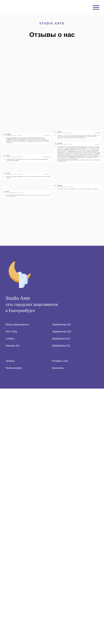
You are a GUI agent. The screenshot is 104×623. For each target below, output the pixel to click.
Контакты (58, 368)
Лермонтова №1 (61, 324)
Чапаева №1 (13, 345)
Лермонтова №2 (61, 331)
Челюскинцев (14, 368)
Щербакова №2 (61, 345)
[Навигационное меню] (96, 7)
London (10, 338)
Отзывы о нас (60, 360)
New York (11, 331)
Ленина (10, 360)
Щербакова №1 (61, 338)
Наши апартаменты (17, 324)
